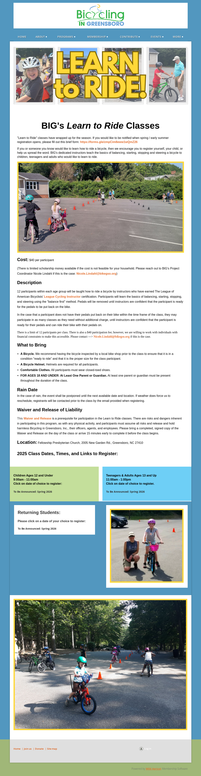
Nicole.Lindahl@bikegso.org (97, 273)
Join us (27, 748)
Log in (147, 748)
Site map (52, 748)
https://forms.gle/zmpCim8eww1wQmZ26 (108, 142)
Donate (39, 748)
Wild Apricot (153, 768)
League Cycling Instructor (62, 296)
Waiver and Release (37, 418)
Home (17, 748)
